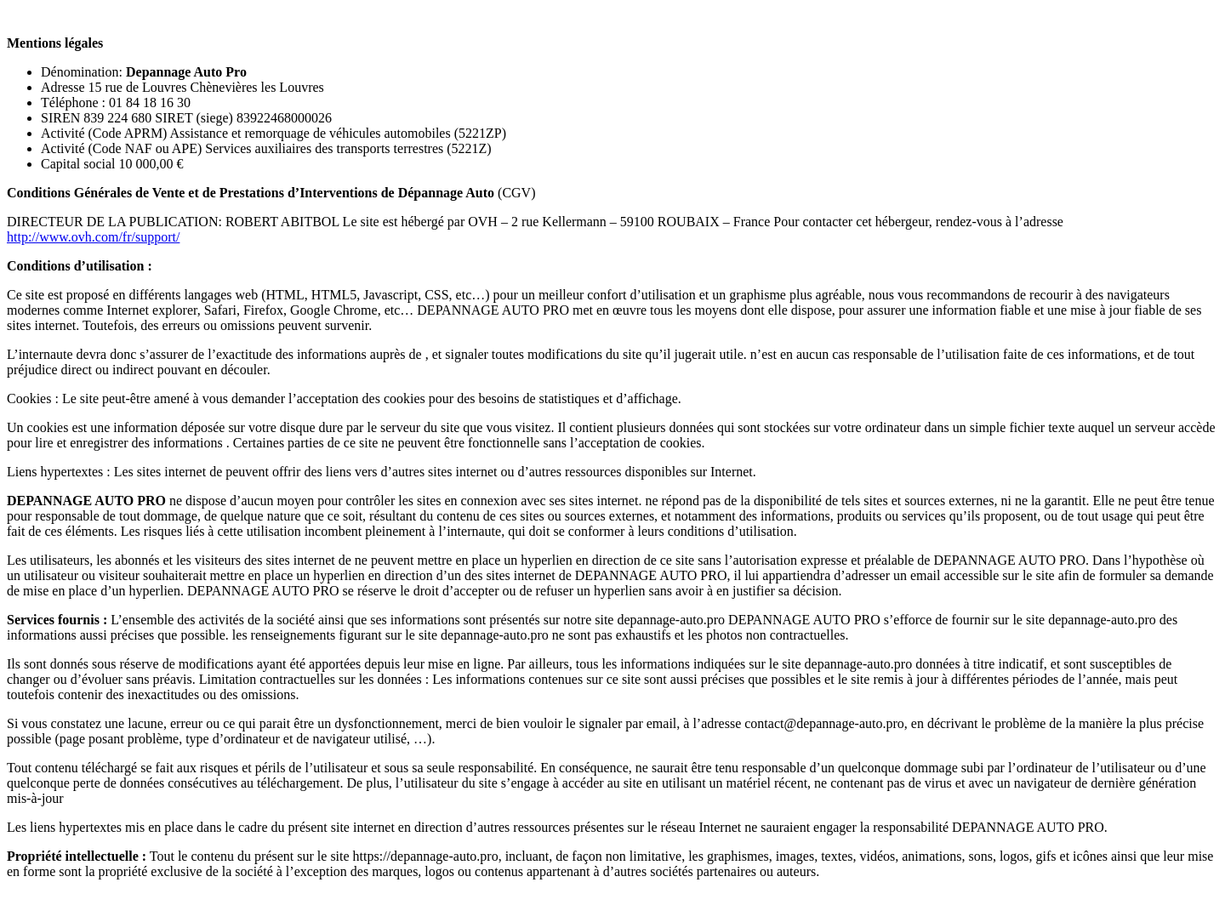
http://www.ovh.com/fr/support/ (93, 237)
